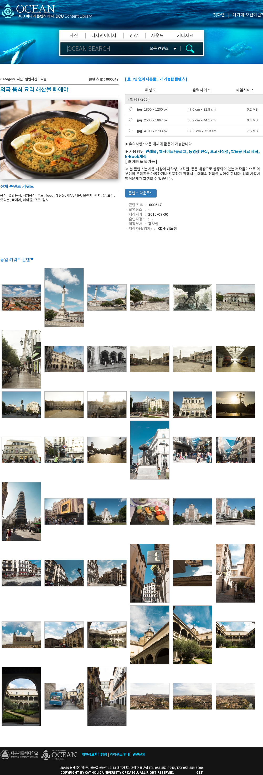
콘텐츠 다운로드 (140, 193)
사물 (44, 79)
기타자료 (185, 35)
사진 (74, 35)
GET (199, 772)
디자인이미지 (103, 35)
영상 (134, 35)
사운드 (157, 35)
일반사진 (31, 79)
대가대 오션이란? (248, 15)
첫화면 (219, 15)
